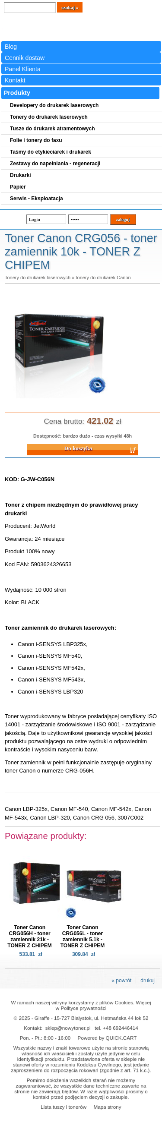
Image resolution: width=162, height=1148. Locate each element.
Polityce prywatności (83, 1008)
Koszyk (136, 6)
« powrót (121, 981)
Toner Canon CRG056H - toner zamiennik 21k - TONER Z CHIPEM (29, 936)
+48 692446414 (120, 1028)
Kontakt (15, 80)
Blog (11, 46)
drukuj (147, 981)
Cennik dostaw (24, 57)
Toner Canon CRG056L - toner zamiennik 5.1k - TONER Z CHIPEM (82, 936)
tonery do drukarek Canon (103, 277)
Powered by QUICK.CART (107, 1038)
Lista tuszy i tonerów (63, 1107)
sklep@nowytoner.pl (68, 1028)
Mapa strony (107, 1107)
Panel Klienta (23, 69)
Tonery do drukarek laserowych (37, 277)
